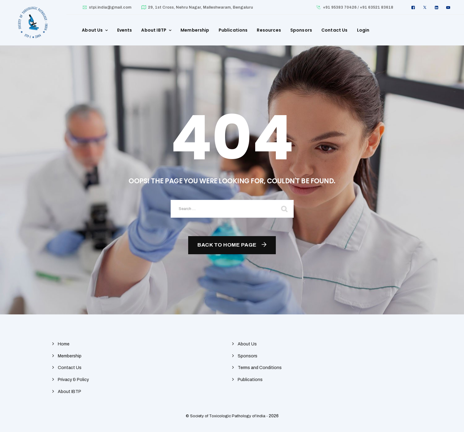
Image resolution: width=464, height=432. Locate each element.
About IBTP (153, 30)
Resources (269, 30)
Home (63, 344)
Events (124, 30)
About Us (92, 30)
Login (363, 30)
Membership (194, 30)
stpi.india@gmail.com (110, 7)
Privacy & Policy (73, 379)
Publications (233, 30)
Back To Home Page (227, 245)
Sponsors (301, 30)
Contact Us (334, 30)
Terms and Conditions (260, 367)
